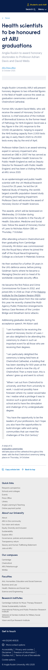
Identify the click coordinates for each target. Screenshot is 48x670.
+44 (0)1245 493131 (10, 640)
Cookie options (8, 660)
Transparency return (10, 541)
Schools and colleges (11, 491)
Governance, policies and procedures (17, 538)
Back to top (28, 469)
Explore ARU (7, 535)
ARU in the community (11, 521)
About (4, 518)
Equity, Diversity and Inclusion (14, 528)
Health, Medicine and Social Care (15, 588)
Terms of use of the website (28, 655)
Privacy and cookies (24, 649)
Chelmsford (7, 563)
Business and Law (9, 585)
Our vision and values (11, 524)
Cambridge (6, 560)
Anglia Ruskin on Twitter (10, 636)
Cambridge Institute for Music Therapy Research (22, 603)
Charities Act (7, 655)
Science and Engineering (12, 591)
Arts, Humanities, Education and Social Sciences (22, 581)
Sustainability (7, 531)
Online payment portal (11, 508)
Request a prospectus (11, 488)
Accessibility (7, 649)
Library (5, 501)
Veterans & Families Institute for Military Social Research (21, 616)
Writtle (5, 570)
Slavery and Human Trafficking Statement (19, 545)
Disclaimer (6, 652)
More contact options (13, 645)
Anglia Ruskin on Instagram (7, 636)
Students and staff (37, 4)
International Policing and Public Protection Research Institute (24, 611)
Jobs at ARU (7, 548)
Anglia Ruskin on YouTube (14, 636)
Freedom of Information (24, 652)
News (6, 18)
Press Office (7, 498)
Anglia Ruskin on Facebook (3, 636)
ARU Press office (9, 68)
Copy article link (11, 469)
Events (5, 495)
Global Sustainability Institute (14, 606)
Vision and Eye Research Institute (16, 620)
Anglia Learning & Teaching (13, 505)
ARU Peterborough (10, 566)
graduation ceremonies (12, 449)
